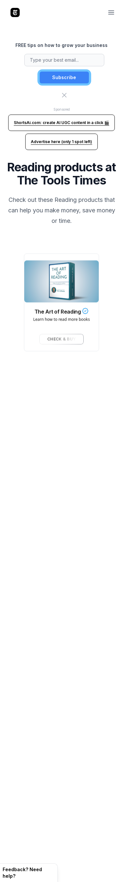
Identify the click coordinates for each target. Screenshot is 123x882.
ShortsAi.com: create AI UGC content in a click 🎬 (61, 122)
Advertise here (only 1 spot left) (61, 141)
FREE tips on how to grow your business (61, 45)
